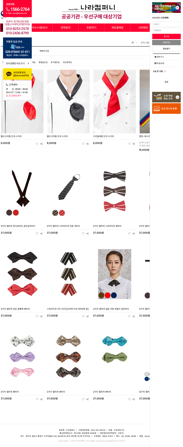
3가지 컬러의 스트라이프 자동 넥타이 (63, 226)
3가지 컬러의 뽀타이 (10, 391)
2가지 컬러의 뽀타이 (102, 391)
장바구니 (159, 56)
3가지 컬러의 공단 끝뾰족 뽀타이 (15, 308)
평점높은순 (43, 62)
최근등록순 (67, 62)
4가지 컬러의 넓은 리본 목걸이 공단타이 (111, 308)
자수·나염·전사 (39, 28)
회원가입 (166, 42)
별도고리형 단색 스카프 (11, 136)
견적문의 (65, 28)
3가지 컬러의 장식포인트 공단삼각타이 (18, 226)
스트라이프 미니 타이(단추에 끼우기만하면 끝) (68, 308)
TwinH (122, 440)
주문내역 (159, 63)
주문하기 (91, 28)
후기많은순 (55, 62)
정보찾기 (166, 48)
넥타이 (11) (44, 51)
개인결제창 (117, 28)
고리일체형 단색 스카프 (103, 136)
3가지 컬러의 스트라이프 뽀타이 (107, 226)
